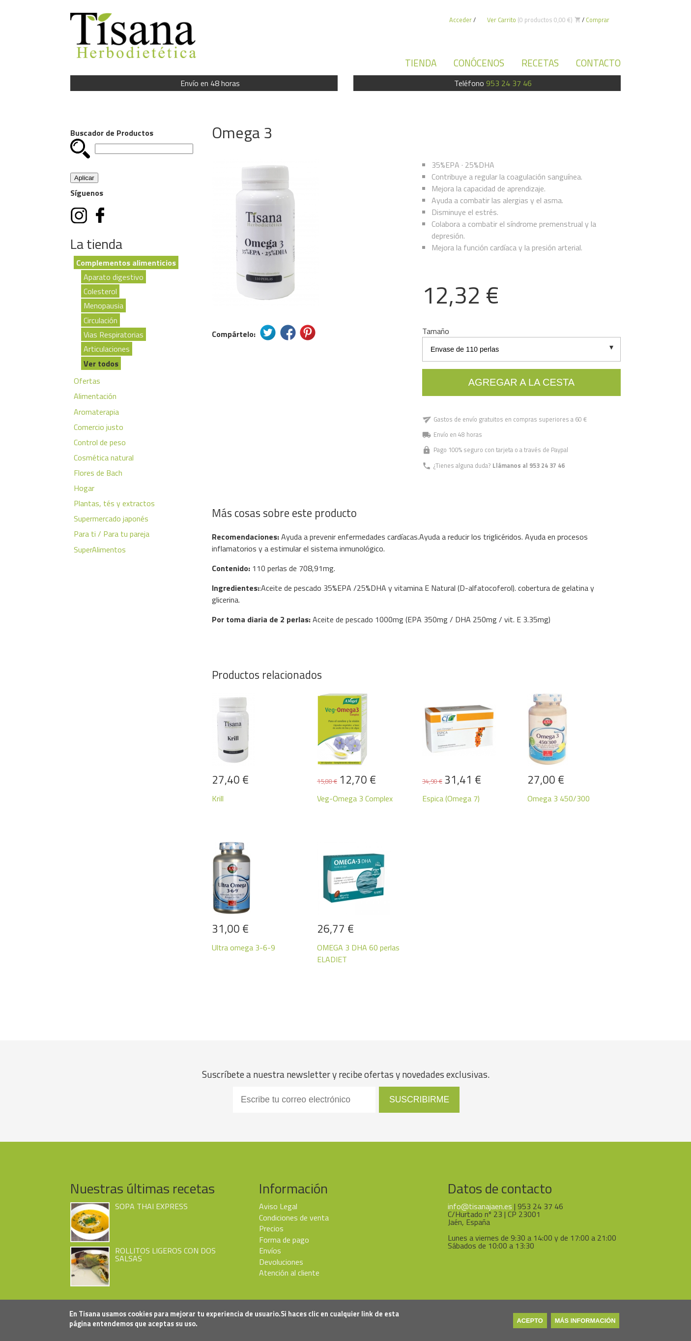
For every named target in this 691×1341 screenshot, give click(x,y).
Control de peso (100, 442)
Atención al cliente (289, 1273)
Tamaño (435, 331)
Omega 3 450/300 (558, 798)
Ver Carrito (501, 20)
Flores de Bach (98, 473)
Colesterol (100, 291)
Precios (271, 1228)
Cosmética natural (104, 457)
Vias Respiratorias (114, 334)
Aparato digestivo (114, 276)
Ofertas (87, 381)
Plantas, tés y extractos (114, 503)
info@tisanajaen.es (480, 1206)
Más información (585, 1320)
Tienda (420, 63)
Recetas (540, 63)
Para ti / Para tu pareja (111, 534)
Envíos (270, 1250)
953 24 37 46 (509, 83)
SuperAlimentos (100, 549)
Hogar (84, 488)
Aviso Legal (278, 1206)
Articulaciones (107, 349)
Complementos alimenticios (126, 262)
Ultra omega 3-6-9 (243, 947)
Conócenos (479, 63)
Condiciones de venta (294, 1217)
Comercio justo (98, 427)
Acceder (460, 20)
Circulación (100, 320)
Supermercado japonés (111, 518)
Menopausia (103, 305)
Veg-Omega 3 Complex (355, 798)
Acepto (530, 1320)
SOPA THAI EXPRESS (151, 1206)
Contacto (598, 63)
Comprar (597, 20)
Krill (218, 798)
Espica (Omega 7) (451, 798)
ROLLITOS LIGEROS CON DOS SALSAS (165, 1254)
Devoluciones (281, 1262)
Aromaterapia (96, 412)
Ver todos (101, 363)
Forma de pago (284, 1240)
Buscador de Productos (111, 133)
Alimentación (95, 396)
